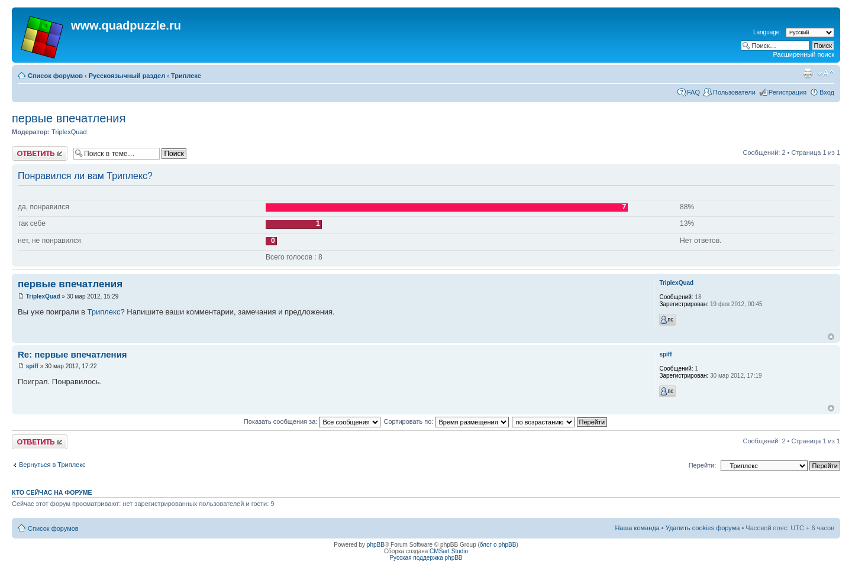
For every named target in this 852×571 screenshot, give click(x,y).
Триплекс (186, 75)
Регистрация (787, 92)
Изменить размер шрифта (825, 73)
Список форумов (55, 75)
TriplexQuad (69, 131)
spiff (32, 366)
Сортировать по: (446, 421)
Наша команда (637, 527)
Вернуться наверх (831, 336)
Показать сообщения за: (312, 421)
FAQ (693, 92)
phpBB (376, 544)
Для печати (807, 73)
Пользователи (734, 92)
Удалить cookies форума (703, 527)
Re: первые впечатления (72, 354)
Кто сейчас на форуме (52, 492)
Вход (826, 92)
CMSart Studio (449, 551)
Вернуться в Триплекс (52, 464)
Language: (767, 32)
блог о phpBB (498, 544)
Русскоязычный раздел (127, 75)
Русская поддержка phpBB (425, 557)
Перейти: (703, 465)
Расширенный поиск (803, 54)
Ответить (39, 153)
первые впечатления (68, 118)
